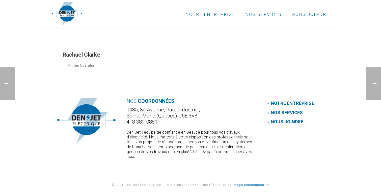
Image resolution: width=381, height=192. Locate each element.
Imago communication (251, 185)
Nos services (263, 14)
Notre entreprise (210, 14)
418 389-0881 (142, 122)
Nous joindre (310, 14)
